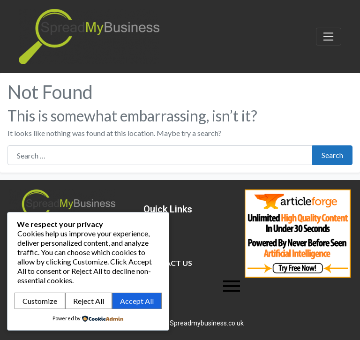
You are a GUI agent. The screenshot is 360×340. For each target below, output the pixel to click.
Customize (39, 300)
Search (332, 155)
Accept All (137, 300)
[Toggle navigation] (328, 36)
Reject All (88, 300)
